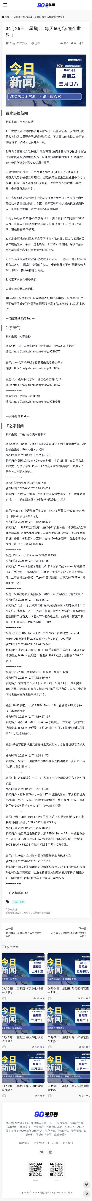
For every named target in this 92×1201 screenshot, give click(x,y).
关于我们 (67, 1142)
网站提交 (24, 1142)
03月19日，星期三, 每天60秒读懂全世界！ (22, 1039)
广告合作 (53, 1142)
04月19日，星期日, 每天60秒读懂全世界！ (22, 1088)
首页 (7, 17)
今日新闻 (15, 17)
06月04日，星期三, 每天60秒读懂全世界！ (68, 990)
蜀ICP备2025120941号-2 (59, 1192)
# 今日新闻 (18, 902)
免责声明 (39, 1142)
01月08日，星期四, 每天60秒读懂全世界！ (68, 1039)
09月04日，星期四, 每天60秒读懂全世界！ (22, 990)
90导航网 (42, 1192)
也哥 (35, 43)
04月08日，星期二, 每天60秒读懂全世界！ (68, 1088)
